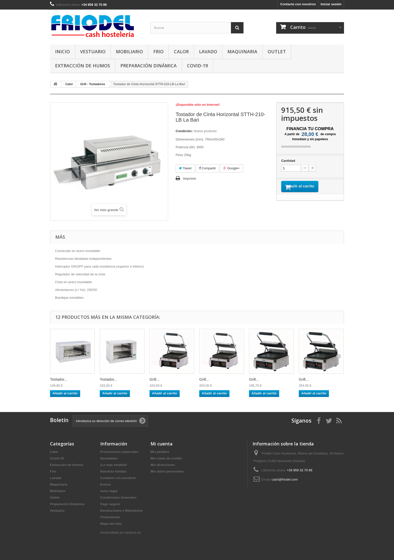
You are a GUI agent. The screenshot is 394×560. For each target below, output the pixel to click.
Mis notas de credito (166, 458)
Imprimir (189, 178)
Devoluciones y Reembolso (121, 511)
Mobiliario (129, 51)
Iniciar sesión (331, 4)
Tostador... (58, 379)
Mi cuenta (162, 444)
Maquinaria (242, 51)
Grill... (154, 379)
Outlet (277, 51)
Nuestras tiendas (113, 471)
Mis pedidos (160, 452)
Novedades (109, 458)
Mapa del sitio (111, 524)
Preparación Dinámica (148, 66)
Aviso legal (108, 491)
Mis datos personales (167, 471)
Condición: (184, 131)
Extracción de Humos (82, 66)
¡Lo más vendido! (113, 465)
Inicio (62, 51)
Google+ (231, 168)
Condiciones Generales (118, 497)
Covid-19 (197, 66)
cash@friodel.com (285, 479)
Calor (181, 51)
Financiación (110, 517)
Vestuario (93, 51)
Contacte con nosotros (298, 4)
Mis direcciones (163, 465)
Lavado (208, 51)
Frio (158, 51)
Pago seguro (110, 504)
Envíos (105, 484)
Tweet (185, 168)
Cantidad (288, 161)
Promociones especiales (119, 452)
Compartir (207, 168)
